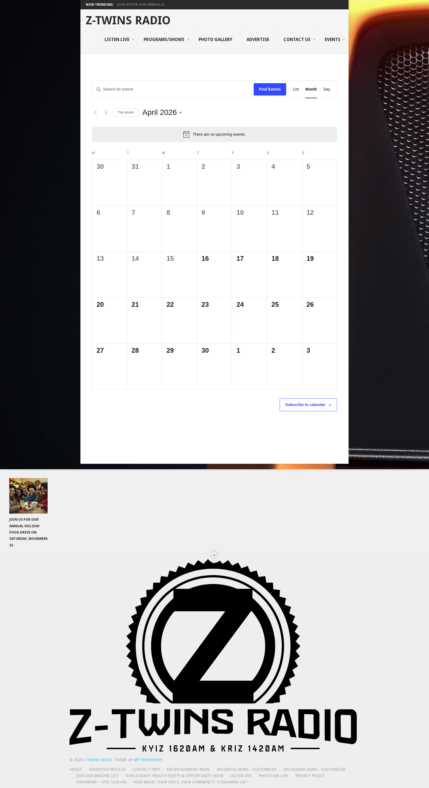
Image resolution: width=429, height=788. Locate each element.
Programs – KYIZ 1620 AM (101, 782)
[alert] (214, 134)
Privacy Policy (309, 775)
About (75, 769)
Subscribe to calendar (305, 404)
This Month (126, 112)
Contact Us (297, 39)
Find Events (270, 89)
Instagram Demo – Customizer (314, 769)
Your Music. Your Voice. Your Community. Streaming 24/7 (190, 782)
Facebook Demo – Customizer (246, 769)
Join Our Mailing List (97, 775)
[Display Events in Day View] (326, 89)
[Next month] (106, 112)
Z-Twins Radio (128, 20)
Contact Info (146, 769)
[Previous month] (95, 112)
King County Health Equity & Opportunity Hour (174, 775)
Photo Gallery (215, 39)
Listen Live (117, 39)
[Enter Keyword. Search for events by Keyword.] (173, 89)
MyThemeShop (148, 760)
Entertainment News (188, 769)
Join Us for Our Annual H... (141, 5)
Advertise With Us (107, 769)
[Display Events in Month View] (311, 89)
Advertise (258, 39)
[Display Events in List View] (296, 89)
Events (332, 39)
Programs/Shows (164, 39)
